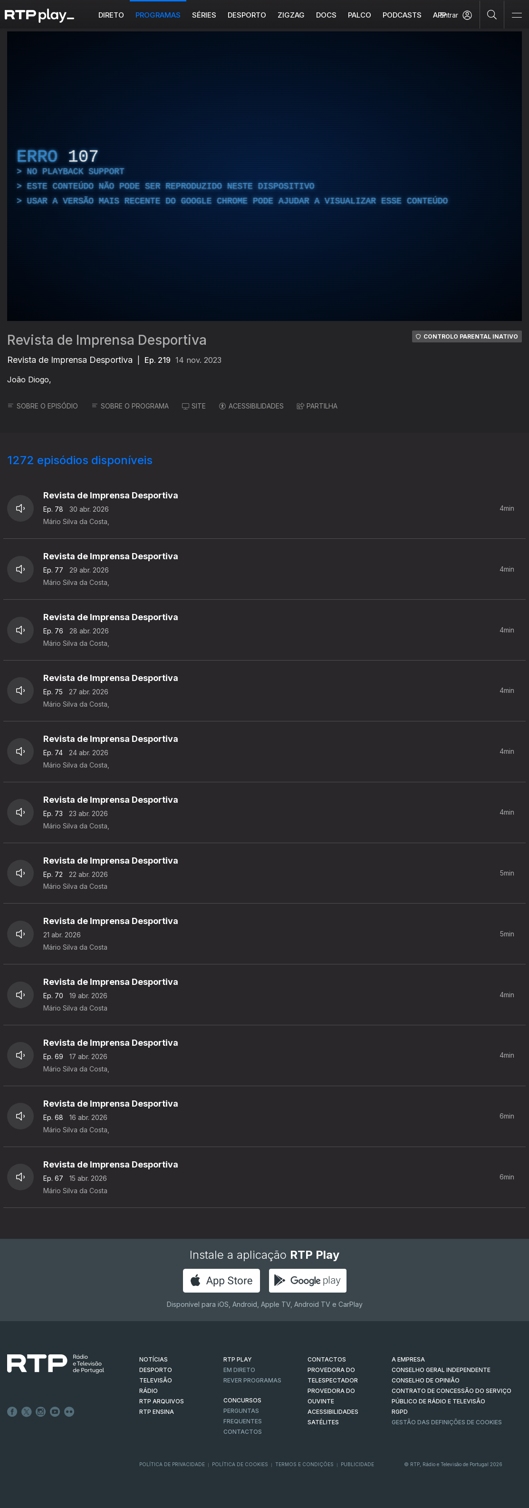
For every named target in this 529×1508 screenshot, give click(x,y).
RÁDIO (148, 1390)
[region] (264, 176)
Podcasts (402, 14)
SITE (194, 406)
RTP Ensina (156, 1411)
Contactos (242, 1431)
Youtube (55, 1412)
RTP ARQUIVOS (161, 1401)
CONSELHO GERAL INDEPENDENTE (441, 1369)
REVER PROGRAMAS (252, 1380)
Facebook (12, 1412)
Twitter (26, 1412)
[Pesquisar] (492, 14)
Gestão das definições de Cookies (447, 1422)
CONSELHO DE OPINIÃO (426, 1380)
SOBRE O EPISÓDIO (42, 406)
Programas (158, 14)
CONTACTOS (327, 1359)
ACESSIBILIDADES (251, 406)
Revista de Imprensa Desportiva (107, 340)
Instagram (41, 1412)
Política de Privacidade (172, 1464)
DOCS (326, 14)
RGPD (400, 1411)
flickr (69, 1412)
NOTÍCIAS (153, 1359)
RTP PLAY (237, 1359)
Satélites (323, 1422)
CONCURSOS (242, 1400)
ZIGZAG (291, 14)
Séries (204, 14)
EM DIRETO (239, 1369)
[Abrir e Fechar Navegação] (516, 15)
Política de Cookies (240, 1464)
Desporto (247, 14)
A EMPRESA (408, 1359)
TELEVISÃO (155, 1380)
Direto (111, 14)
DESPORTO (155, 1369)
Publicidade (357, 1464)
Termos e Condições (304, 1464)
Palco (359, 14)
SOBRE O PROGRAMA (130, 406)
